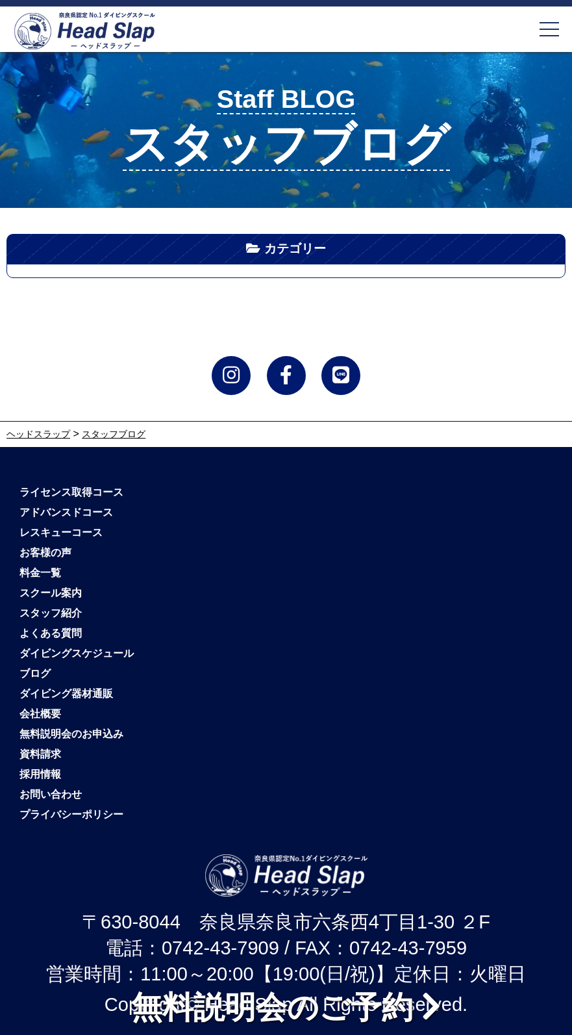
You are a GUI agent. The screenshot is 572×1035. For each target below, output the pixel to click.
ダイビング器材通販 (66, 693)
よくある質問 (50, 633)
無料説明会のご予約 (286, 1007)
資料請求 (40, 754)
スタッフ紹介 (50, 613)
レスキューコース (61, 532)
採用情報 (40, 774)
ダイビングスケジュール (76, 653)
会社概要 (40, 713)
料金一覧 (40, 572)
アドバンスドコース (66, 512)
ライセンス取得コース (71, 492)
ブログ (35, 673)
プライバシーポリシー (71, 814)
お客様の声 (45, 552)
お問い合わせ (50, 794)
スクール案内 (50, 592)
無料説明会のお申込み (71, 733)
